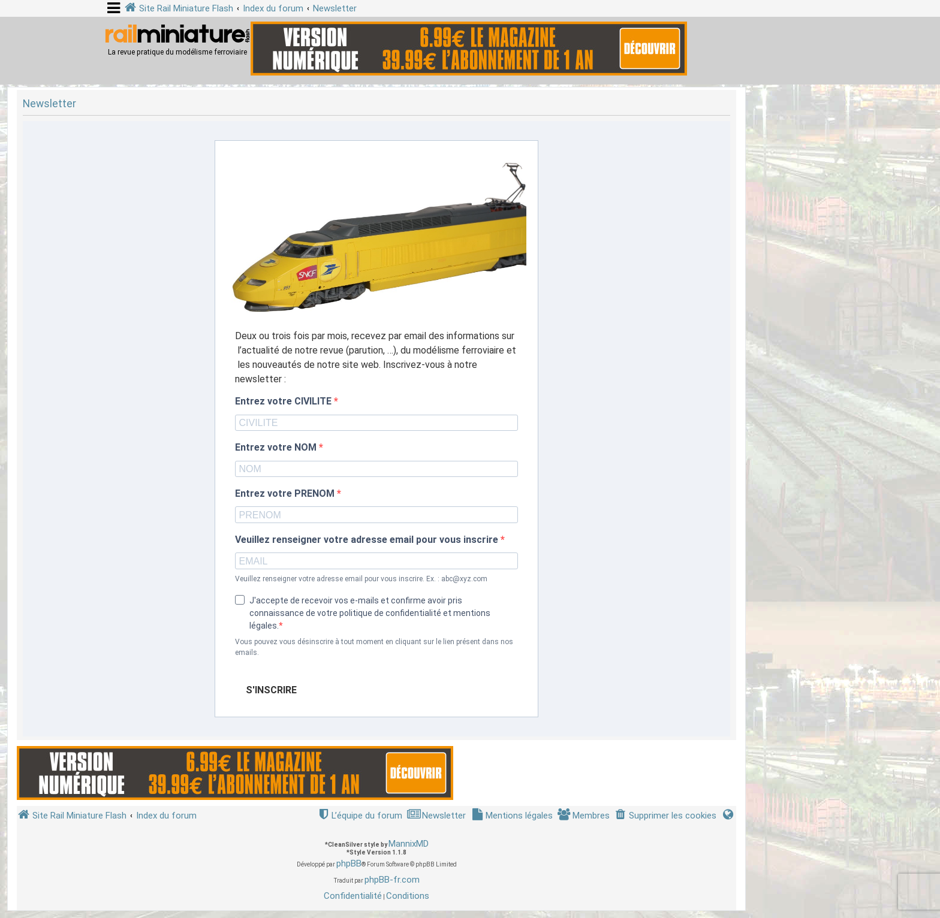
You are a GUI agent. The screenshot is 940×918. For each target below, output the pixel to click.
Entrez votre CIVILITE (284, 401)
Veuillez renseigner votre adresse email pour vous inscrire (368, 540)
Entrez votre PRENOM (286, 493)
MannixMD (408, 843)
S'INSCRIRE (271, 690)
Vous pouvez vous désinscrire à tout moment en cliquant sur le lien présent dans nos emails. (374, 647)
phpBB (348, 863)
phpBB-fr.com (392, 879)
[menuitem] (665, 816)
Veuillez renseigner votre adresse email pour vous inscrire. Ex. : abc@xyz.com (361, 579)
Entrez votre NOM (277, 447)
